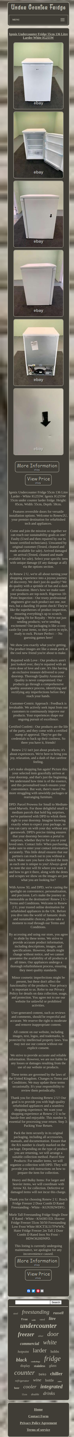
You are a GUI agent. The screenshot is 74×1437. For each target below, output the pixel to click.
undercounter (38, 1325)
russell (58, 1313)
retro (60, 1381)
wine (37, 1379)
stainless (39, 1366)
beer (16, 1388)
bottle (49, 1380)
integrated (51, 1386)
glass (52, 1366)
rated (42, 1319)
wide (34, 1320)
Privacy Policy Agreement (38, 1423)
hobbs (55, 1352)
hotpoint (23, 1352)
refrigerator (22, 1380)
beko (42, 1374)
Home (38, 1409)
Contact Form (38, 1416)
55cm (24, 1394)
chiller (56, 1373)
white (50, 1342)
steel (15, 1313)
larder (40, 1350)
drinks (49, 1393)
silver (40, 1336)
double (35, 1394)
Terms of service (38, 1430)
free (24, 1319)
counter (24, 1372)
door (53, 1333)
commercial (29, 1343)
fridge (52, 1358)
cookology (35, 1361)
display (25, 1366)
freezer (26, 1334)
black (21, 1359)
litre (52, 1318)
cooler (29, 1386)
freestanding (35, 1312)
